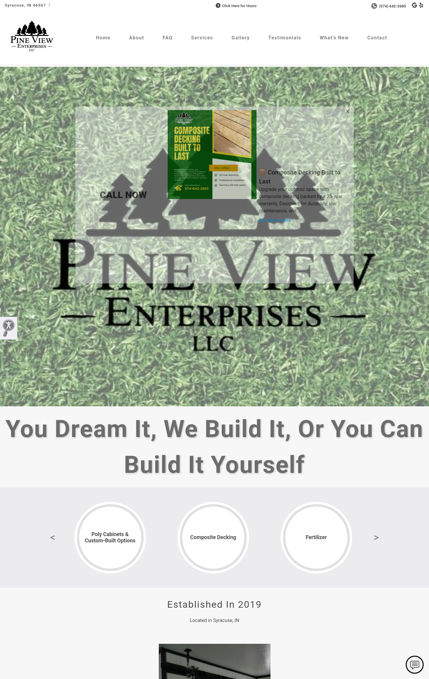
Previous (52, 537)
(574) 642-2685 (388, 6)
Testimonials (284, 38)
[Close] (347, 110)
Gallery (240, 38)
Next (376, 537)
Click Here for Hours (235, 6)
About (136, 38)
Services (202, 38)
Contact (377, 38)
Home (103, 38)
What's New (334, 38)
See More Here (275, 220)
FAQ (167, 38)
